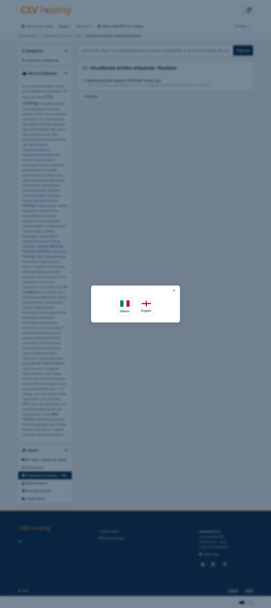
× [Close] (174, 290)
